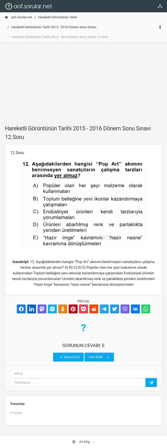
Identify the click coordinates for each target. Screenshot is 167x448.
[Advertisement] (83, 80)
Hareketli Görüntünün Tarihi (57, 17)
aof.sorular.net (18, 17)
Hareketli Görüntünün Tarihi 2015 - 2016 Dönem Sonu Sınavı (53, 27)
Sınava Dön (69, 357)
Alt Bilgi (81, 442)
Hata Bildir (99, 357)
